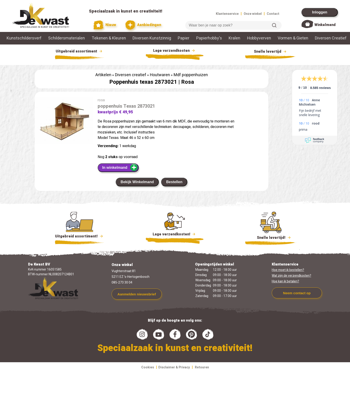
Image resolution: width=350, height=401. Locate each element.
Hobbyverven (259, 38)
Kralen (234, 38)
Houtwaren (160, 75)
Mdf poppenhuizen (191, 75)
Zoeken (274, 25)
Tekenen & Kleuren (109, 38)
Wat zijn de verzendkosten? (291, 275)
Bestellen (174, 182)
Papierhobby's (209, 38)
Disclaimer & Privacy (174, 367)
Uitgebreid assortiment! (79, 236)
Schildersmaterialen (66, 38)
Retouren (202, 367)
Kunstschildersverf (24, 38)
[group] (64, 121)
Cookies (147, 367)
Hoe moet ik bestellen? (288, 270)
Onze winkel (253, 13)
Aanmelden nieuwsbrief (137, 294)
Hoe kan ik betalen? (285, 281)
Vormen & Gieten (293, 38)
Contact (273, 13)
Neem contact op (297, 293)
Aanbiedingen (143, 25)
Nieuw (105, 25)
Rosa (187, 82)
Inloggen (319, 12)
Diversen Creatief (331, 38)
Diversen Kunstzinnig (152, 38)
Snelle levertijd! (270, 237)
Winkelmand (325, 25)
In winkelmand (120, 167)
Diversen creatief (130, 75)
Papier (183, 38)
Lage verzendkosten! (175, 235)
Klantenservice (227, 13)
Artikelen (103, 75)
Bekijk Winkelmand (137, 182)
